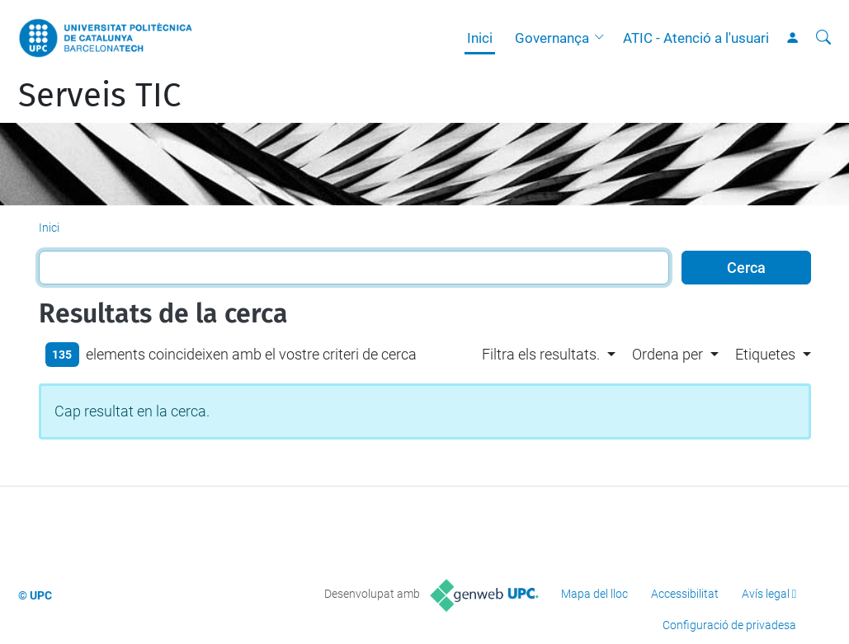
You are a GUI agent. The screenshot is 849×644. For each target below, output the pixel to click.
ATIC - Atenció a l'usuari (696, 38)
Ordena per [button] (667, 354)
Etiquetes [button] (765, 354)
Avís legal (766, 593)
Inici (480, 38)
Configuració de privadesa (729, 625)
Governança (552, 38)
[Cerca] (823, 38)
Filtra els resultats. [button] (541, 354)
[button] (603, 38)
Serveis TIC (99, 95)
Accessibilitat (685, 593)
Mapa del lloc (594, 593)
